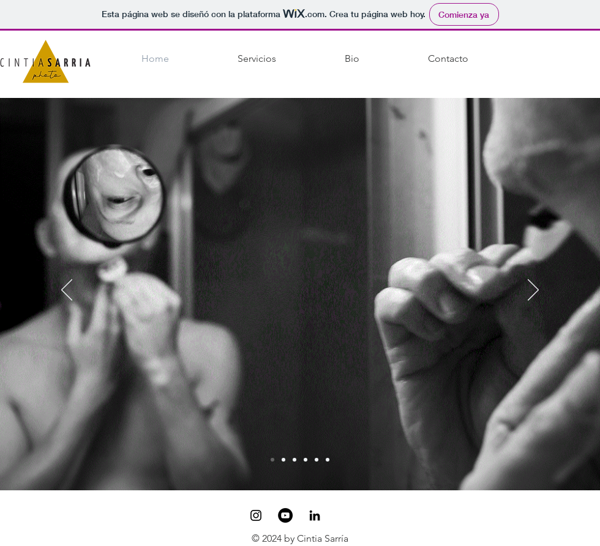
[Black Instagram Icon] (256, 515)
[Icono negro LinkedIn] (314, 515)
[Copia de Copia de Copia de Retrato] (327, 460)
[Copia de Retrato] (305, 460)
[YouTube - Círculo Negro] (285, 515)
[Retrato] (294, 460)
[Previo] (66, 290)
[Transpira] (272, 460)
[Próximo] (533, 290)
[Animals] (283, 460)
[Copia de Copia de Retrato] (316, 460)
